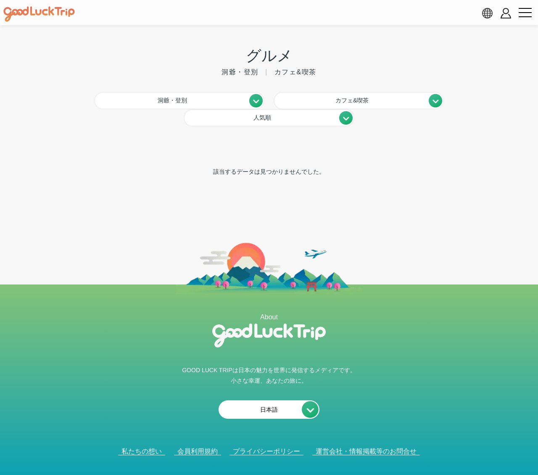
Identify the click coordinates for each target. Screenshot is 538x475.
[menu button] (525, 13)
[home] (39, 14)
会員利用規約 (197, 432)
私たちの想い (141, 432)
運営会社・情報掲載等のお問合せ (366, 432)
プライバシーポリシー (266, 432)
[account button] (506, 13)
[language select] (487, 13)
